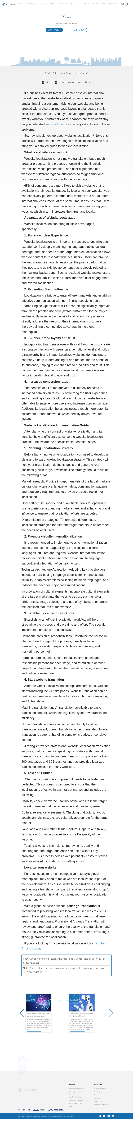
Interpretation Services (76, 1103)
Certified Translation (75, 1097)
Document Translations (76, 1088)
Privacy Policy (98, 1101)
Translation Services (31, 4)
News (79, 4)
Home (20, 4)
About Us (87, 4)
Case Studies (63, 4)
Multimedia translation (76, 1100)
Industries (53, 4)
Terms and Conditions (101, 1104)
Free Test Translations (100, 4)
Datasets (72, 4)
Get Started (54, 30)
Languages (43, 4)
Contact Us (112, 4)
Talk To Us (78, 30)
